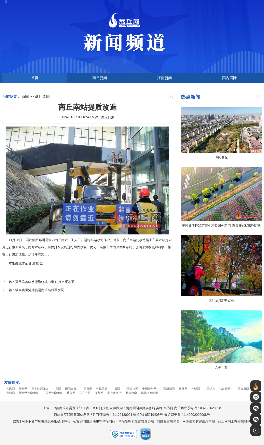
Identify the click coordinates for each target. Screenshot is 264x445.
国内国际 (229, 78)
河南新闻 (164, 78)
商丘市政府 (114, 392)
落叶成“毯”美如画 (221, 300)
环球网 (183, 388)
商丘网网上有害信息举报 (236, 421)
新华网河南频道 (29, 392)
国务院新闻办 (39, 388)
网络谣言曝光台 (168, 421)
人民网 (10, 388)
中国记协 (209, 388)
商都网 (99, 392)
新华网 (23, 388)
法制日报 (225, 388)
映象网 (71, 392)
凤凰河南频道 (149, 392)
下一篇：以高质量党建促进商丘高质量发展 (33, 290)
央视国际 (101, 388)
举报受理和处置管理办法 (136, 421)
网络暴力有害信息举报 (198, 421)
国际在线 (71, 388)
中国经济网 (131, 388)
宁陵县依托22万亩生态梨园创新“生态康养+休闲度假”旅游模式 (221, 228)
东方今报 (85, 392)
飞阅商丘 (221, 157)
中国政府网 (242, 388)
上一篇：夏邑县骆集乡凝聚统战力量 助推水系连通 (38, 282)
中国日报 (86, 388)
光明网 (195, 388)
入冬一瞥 (221, 367)
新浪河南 (131, 392)
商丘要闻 (99, 78)
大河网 (10, 392)
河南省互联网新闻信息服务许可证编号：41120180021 (93, 414)
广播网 (115, 388)
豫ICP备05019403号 (148, 414)
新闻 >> (28, 97)
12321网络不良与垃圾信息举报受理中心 (41, 421)
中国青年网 (149, 388)
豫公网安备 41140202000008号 (187, 414)
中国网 (57, 388)
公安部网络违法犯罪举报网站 (94, 421)
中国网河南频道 (53, 392)
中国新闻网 (168, 388)
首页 (34, 78)
